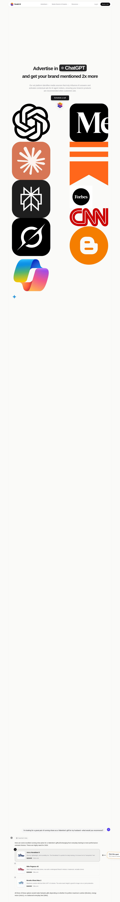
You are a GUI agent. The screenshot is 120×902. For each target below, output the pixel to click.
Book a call (105, 4)
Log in (96, 4)
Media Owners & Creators (60, 4)
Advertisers (45, 4)
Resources (76, 4)
